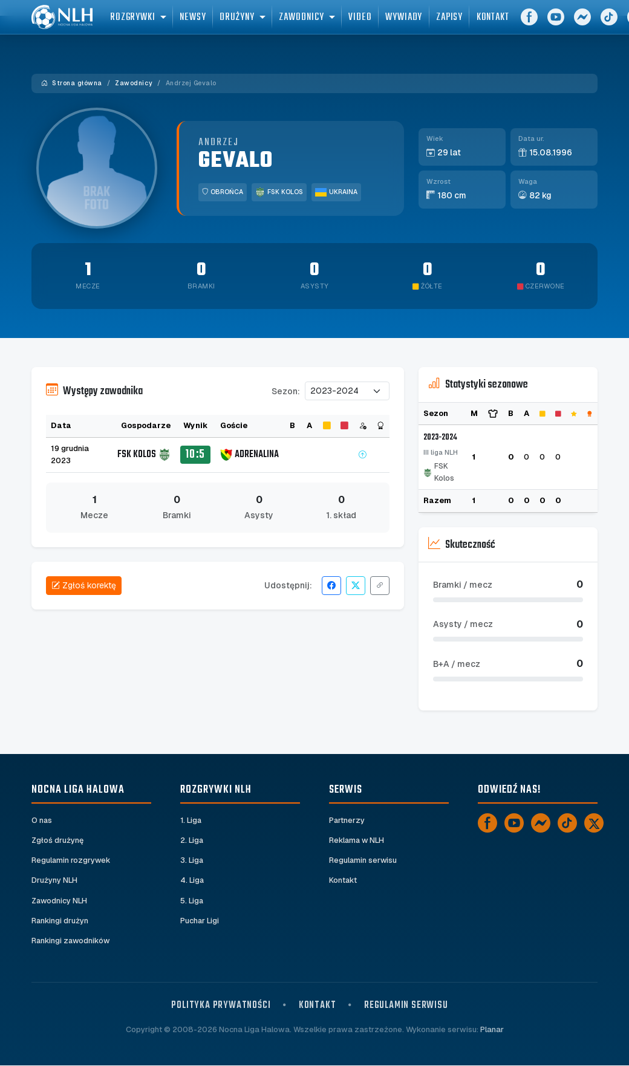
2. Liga (192, 841)
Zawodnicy (133, 83)
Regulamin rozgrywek (71, 861)
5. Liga (192, 900)
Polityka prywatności (220, 1006)
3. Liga (192, 861)
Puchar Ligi (200, 921)
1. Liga (191, 820)
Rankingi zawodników (71, 941)
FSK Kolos (279, 192)
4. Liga (192, 881)
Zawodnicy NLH (59, 900)
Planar (492, 1030)
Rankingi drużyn (60, 921)
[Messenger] (602, 24)
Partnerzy (347, 820)
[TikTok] (567, 823)
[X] (594, 823)
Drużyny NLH (54, 881)
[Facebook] (549, 24)
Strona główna (71, 83)
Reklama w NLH (357, 841)
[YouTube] (575, 24)
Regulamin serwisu (363, 861)
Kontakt (343, 881)
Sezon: (286, 391)
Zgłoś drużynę (57, 841)
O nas (42, 820)
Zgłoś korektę (83, 585)
